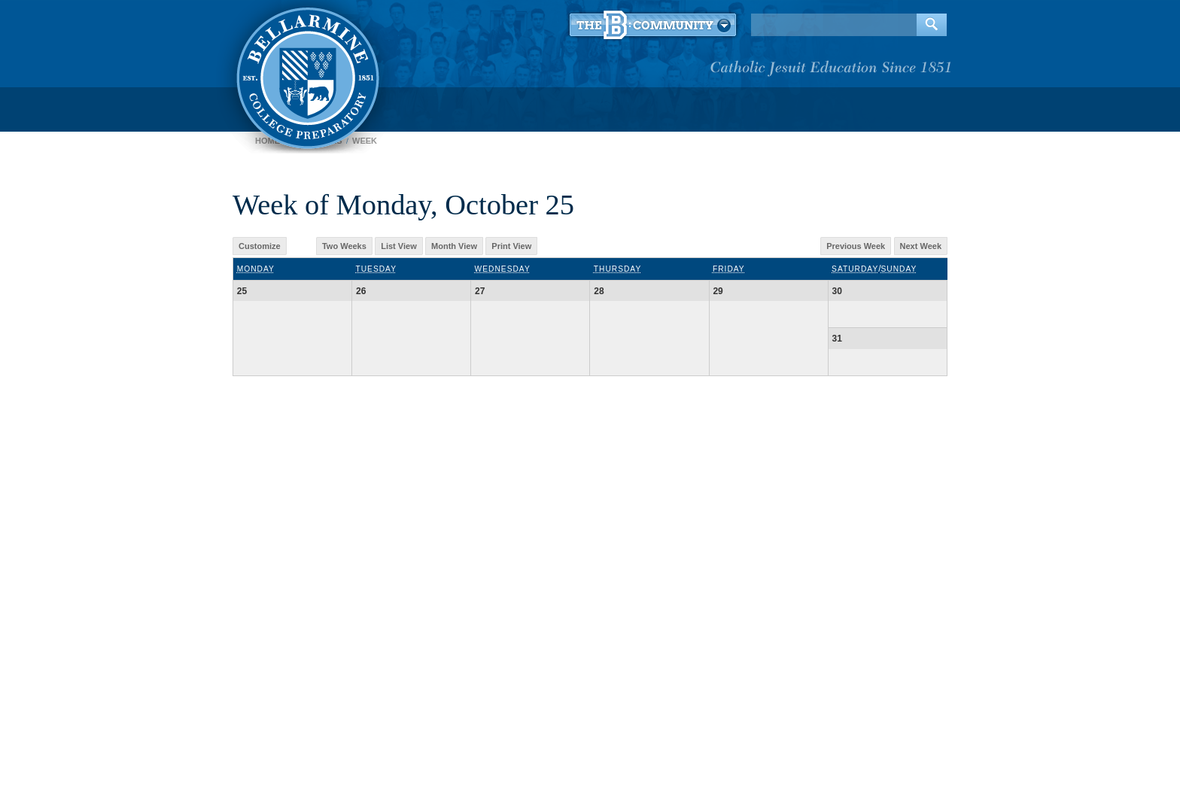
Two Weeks (344, 246)
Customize (260, 246)
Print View (511, 246)
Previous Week (855, 246)
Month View (454, 246)
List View (398, 246)
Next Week (920, 246)
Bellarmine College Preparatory (306, 75)
